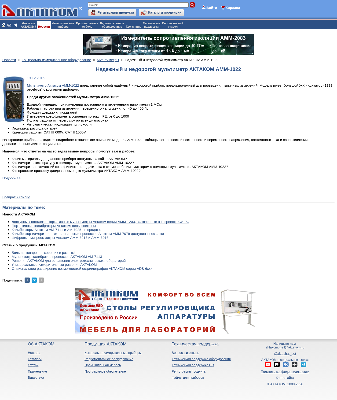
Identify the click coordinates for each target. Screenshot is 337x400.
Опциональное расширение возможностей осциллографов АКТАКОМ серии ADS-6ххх (82, 268)
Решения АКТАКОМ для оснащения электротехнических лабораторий (69, 261)
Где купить (133, 26)
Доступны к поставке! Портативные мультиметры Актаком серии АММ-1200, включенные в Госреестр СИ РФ (100, 222)
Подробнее (11, 178)
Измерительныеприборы (63, 25)
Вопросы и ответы (185, 353)
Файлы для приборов (188, 377)
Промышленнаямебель (87, 25)
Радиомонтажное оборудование (108, 359)
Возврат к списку (16, 197)
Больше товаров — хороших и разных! (43, 253)
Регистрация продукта (116, 12)
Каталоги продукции (164, 12)
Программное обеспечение (105, 371)
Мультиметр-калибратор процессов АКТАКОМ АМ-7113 (57, 257)
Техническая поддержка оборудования (201, 359)
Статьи (33, 365)
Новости (44, 26)
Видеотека (36, 377)
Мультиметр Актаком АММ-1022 (53, 85)
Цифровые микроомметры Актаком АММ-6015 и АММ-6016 (60, 238)
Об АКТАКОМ (41, 344)
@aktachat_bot (285, 354)
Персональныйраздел (172, 25)
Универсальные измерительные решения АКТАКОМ (54, 265)
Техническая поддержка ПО (193, 365)
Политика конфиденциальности (285, 372)
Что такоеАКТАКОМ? (28, 25)
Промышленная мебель (102, 365)
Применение (37, 371)
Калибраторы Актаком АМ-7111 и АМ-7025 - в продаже (56, 230)
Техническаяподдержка (151, 25)
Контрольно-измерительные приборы (113, 353)
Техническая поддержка (195, 344)
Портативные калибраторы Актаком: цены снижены (54, 226)
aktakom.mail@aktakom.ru (285, 347)
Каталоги (35, 359)
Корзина (233, 8)
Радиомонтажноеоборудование (112, 25)
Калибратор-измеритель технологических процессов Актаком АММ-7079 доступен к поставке (88, 234)
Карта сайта (285, 378)
